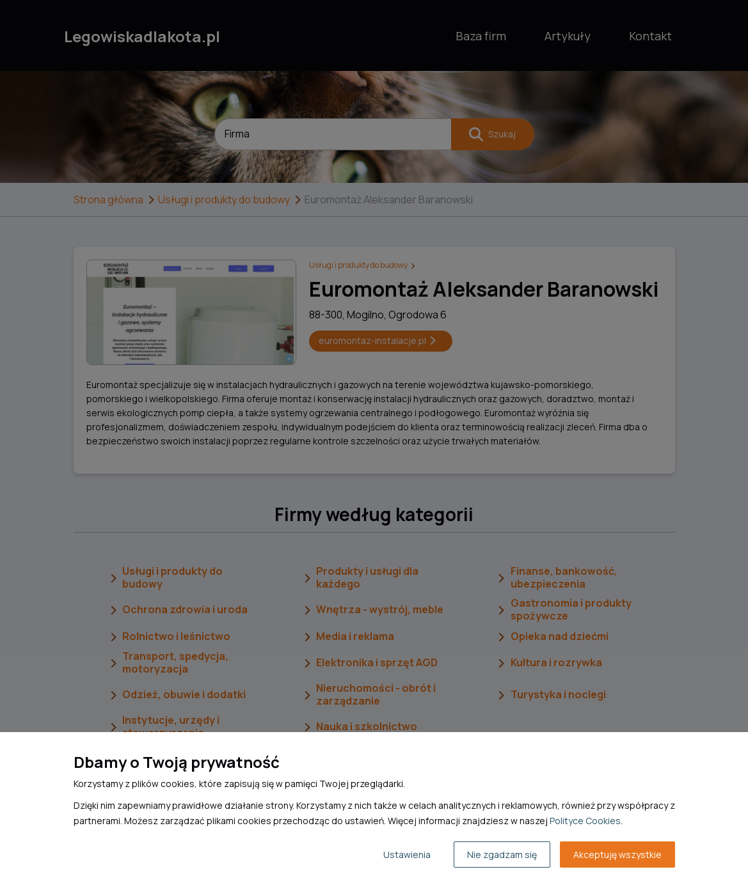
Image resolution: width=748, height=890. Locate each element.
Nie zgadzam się (502, 854)
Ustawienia (407, 854)
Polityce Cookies (585, 821)
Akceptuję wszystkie (617, 854)
